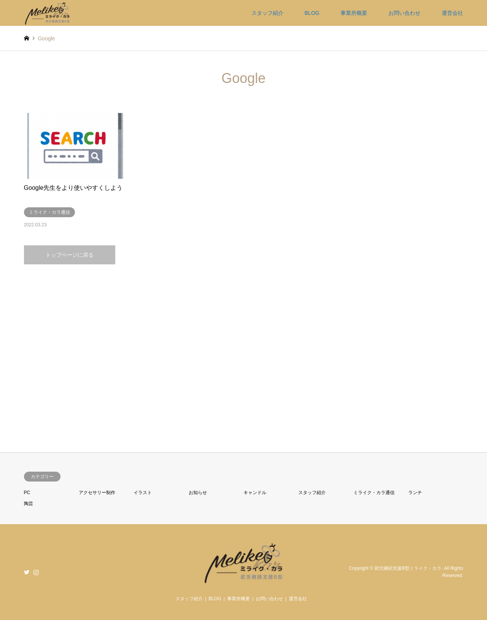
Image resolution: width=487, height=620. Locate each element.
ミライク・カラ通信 (374, 492)
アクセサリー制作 (97, 492)
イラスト (143, 492)
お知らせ (198, 492)
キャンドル (255, 492)
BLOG (312, 13)
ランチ (415, 492)
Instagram (36, 572)
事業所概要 (354, 13)
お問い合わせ (404, 13)
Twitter (26, 572)
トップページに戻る (70, 255)
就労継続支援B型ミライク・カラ (407, 568)
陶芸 (28, 503)
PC (27, 492)
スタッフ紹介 (267, 13)
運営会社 (452, 13)
